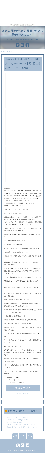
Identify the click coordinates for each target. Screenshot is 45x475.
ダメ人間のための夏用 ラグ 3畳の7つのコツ (23, 450)
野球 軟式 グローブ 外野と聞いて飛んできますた (22, 427)
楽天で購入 (23, 388)
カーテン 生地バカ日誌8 (14, 422)
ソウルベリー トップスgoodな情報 (17, 420)
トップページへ (7, 51)
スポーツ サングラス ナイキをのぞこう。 (20, 417)
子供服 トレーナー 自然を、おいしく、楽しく (21, 424)
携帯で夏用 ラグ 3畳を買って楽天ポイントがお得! (22, 39)
